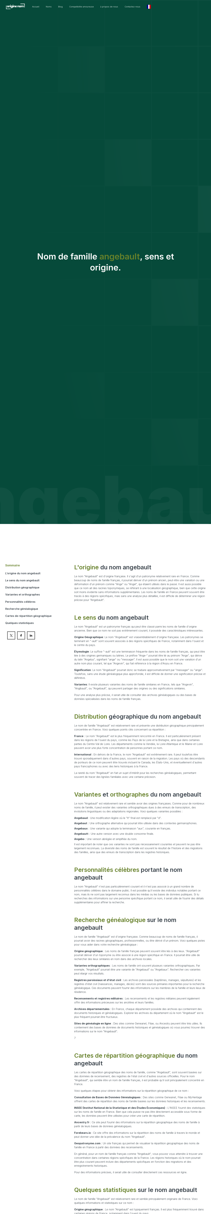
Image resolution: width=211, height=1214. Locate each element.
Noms (66, 6)
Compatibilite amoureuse (103, 6)
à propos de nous (135, 6)
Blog (79, 6)
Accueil (51, 6)
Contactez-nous (162, 6)
